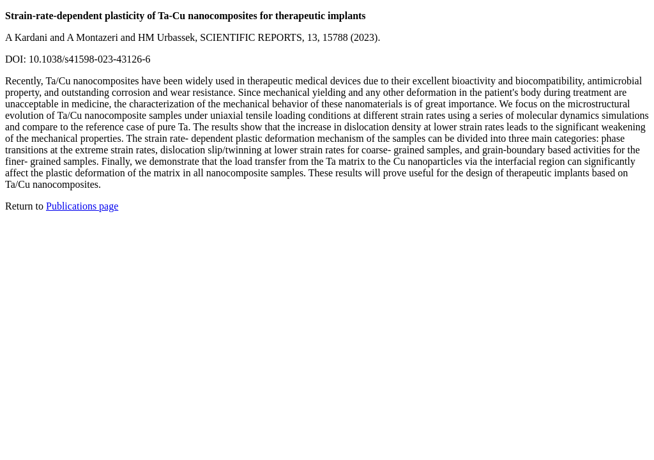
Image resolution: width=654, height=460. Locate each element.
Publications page (82, 206)
